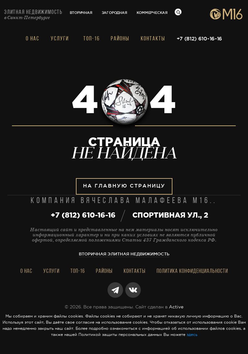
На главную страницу (124, 186)
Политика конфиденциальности (192, 271)
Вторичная (81, 13)
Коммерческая (152, 13)
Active (176, 307)
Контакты (153, 39)
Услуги (60, 39)
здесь (192, 335)
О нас (32, 39)
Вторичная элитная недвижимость (124, 254)
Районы (120, 39)
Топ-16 (91, 39)
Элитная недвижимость (33, 14)
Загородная (114, 13)
